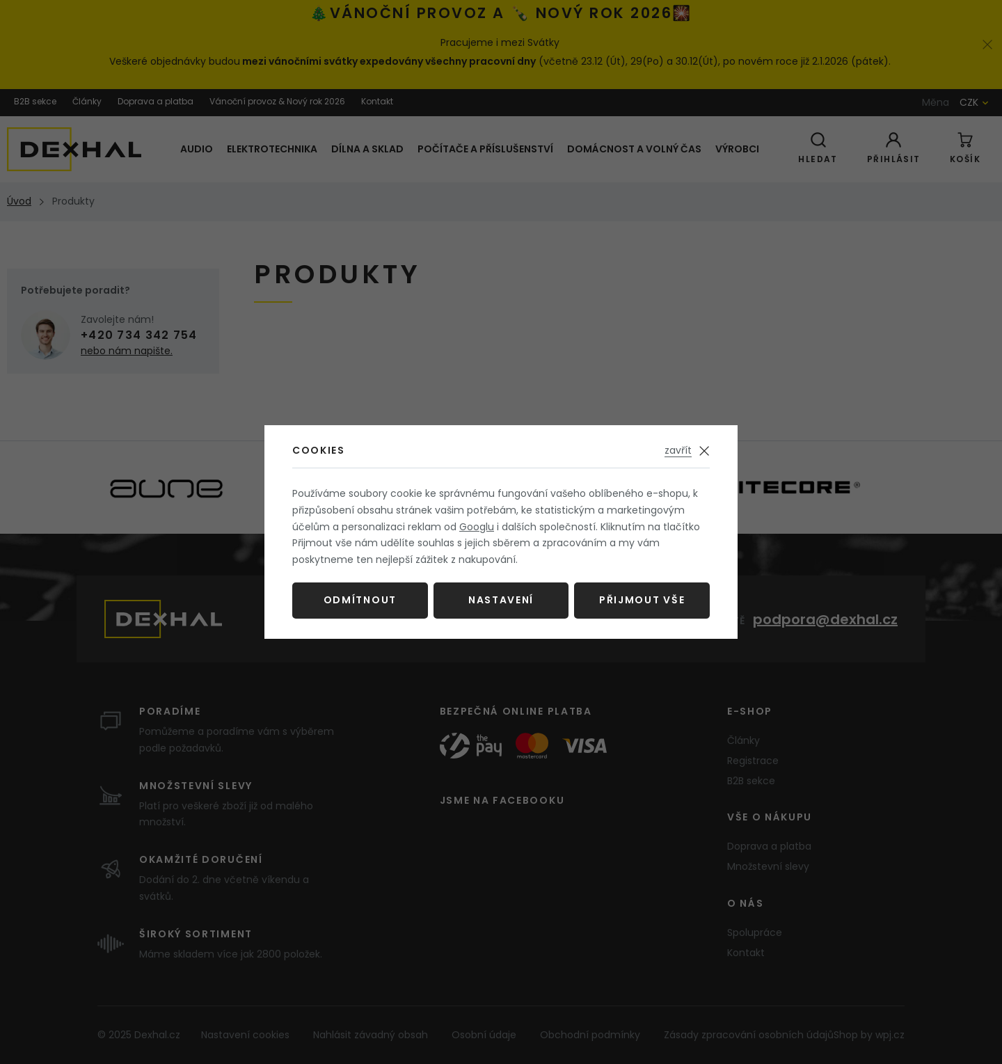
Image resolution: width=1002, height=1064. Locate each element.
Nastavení (501, 600)
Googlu (476, 527)
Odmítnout (360, 600)
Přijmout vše (642, 600)
